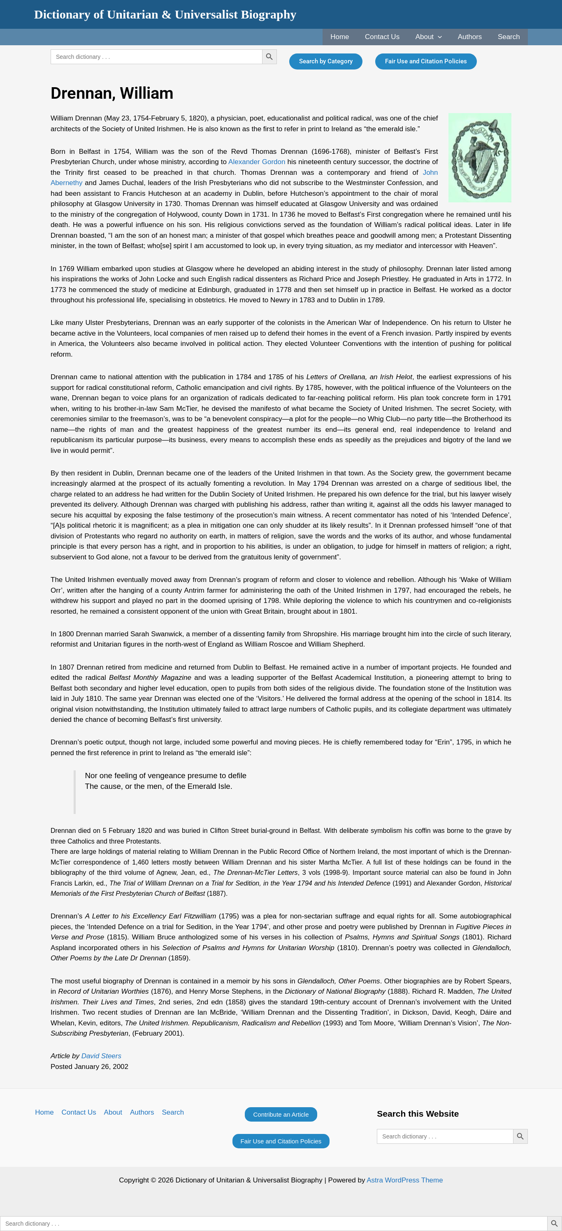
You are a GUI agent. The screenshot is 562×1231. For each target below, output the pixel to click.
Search (510, 37)
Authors (473, 37)
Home (348, 37)
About (433, 37)
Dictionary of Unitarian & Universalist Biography (165, 14)
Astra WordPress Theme (405, 1180)
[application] (442, 37)
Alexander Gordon (256, 162)
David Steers (101, 1056)
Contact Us (389, 37)
